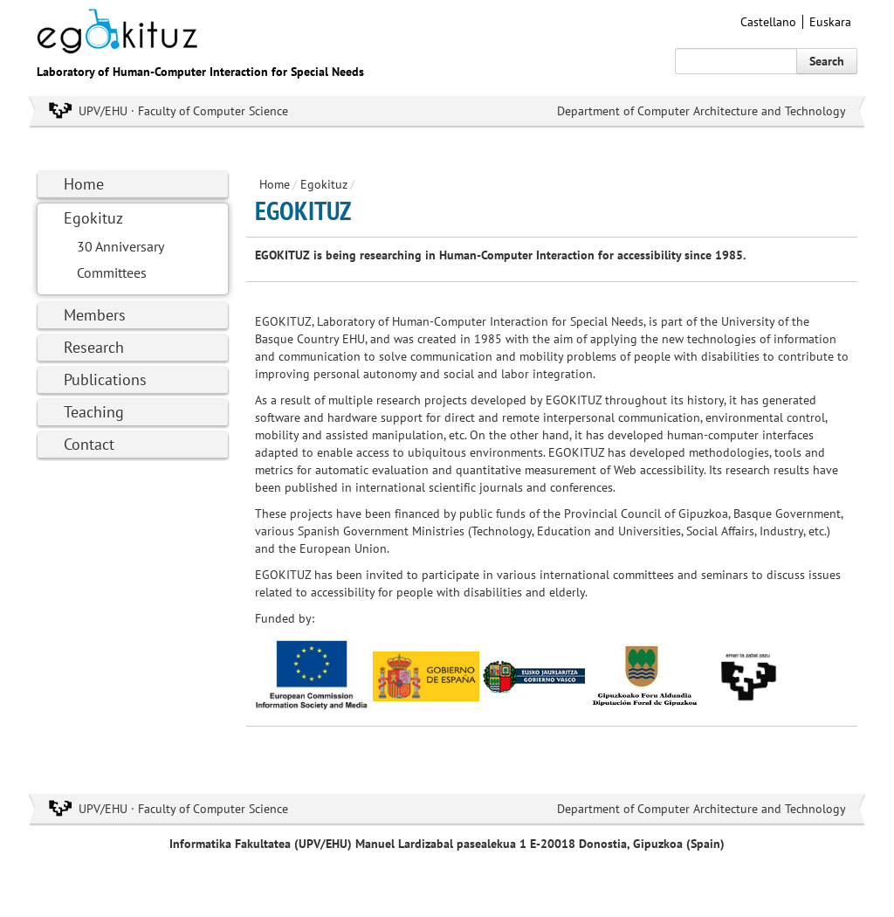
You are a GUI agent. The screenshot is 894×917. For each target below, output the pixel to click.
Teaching (94, 412)
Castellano (768, 22)
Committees (112, 272)
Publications (105, 379)
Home (84, 184)
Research (94, 347)
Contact (89, 444)
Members (95, 315)
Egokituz (93, 218)
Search (826, 61)
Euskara (830, 22)
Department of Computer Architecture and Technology (701, 111)
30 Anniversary (120, 246)
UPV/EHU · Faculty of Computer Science (183, 111)
